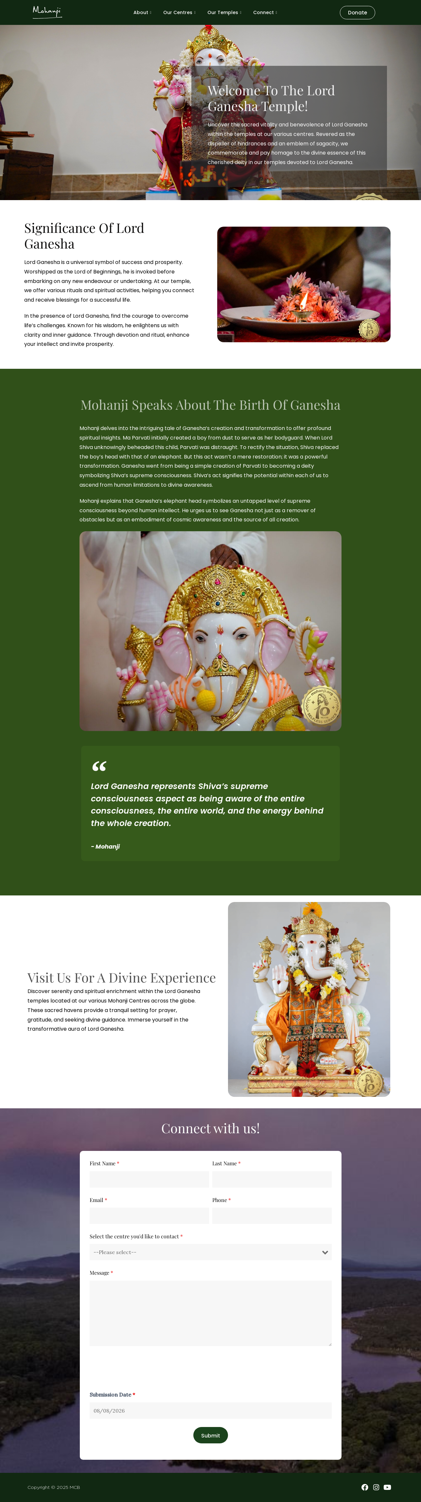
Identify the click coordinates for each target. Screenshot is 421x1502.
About (142, 12)
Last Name (226, 1163)
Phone (221, 1199)
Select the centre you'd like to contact (136, 1236)
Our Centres (179, 12)
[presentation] (139, 1369)
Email (98, 1199)
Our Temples (224, 12)
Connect (265, 12)
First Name (104, 1163)
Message (101, 1272)
